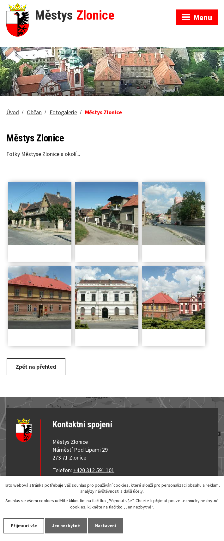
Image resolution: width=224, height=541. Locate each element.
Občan (34, 112)
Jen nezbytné (66, 525)
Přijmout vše (24, 525)
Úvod (12, 112)
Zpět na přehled (36, 366)
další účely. (134, 491)
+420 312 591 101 (93, 470)
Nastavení (105, 525)
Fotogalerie (63, 112)
